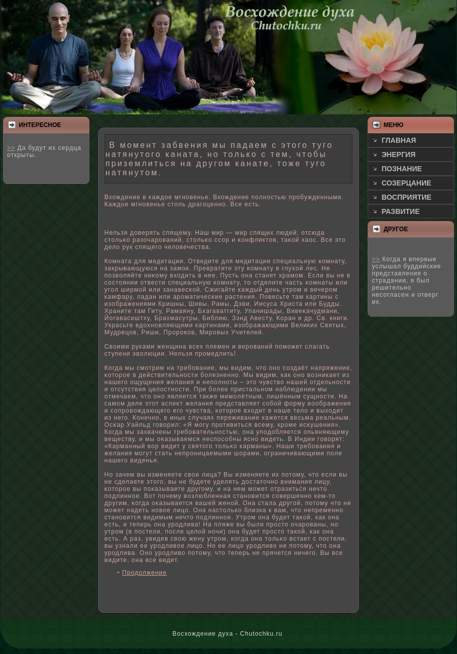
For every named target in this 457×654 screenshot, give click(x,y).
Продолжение (144, 572)
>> (11, 147)
